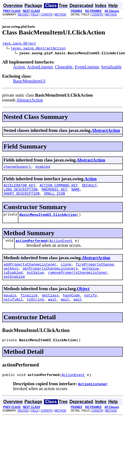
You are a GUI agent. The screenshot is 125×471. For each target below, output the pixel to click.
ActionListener (40, 67)
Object (83, 297)
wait (52, 309)
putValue (35, 280)
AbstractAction (29, 101)
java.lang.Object (19, 44)
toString (35, 309)
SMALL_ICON (54, 197)
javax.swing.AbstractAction (38, 48)
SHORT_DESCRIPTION (22, 197)
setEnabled (14, 285)
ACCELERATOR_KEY (19, 187)
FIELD (35, 14)
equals (10, 304)
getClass (50, 304)
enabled (42, 168)
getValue (90, 275)
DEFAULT (89, 187)
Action (19, 67)
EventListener (87, 67)
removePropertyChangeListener (77, 280)
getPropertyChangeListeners (50, 275)
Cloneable (64, 67)
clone (66, 270)
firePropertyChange (95, 270)
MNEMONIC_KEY (54, 192)
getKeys (11, 275)
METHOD (60, 14)
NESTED (23, 14)
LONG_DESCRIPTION (21, 192)
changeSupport (17, 168)
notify (90, 304)
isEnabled (13, 280)
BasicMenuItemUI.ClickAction (48, 219)
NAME (75, 192)
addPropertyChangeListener (30, 270)
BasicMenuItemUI (29, 82)
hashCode (71, 304)
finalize (28, 304)
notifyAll (13, 309)
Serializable (111, 67)
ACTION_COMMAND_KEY (59, 187)
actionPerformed (31, 246)
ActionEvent (61, 246)
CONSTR (46, 14)
